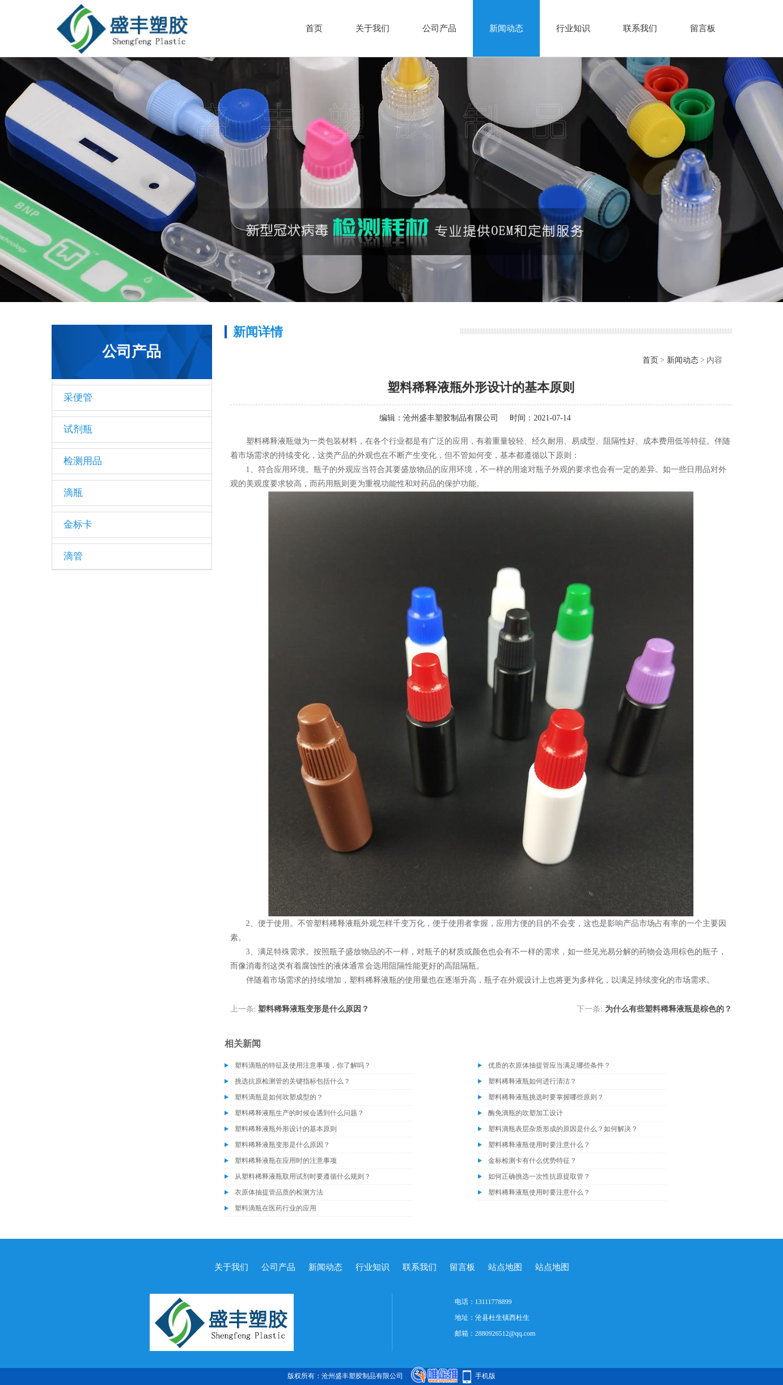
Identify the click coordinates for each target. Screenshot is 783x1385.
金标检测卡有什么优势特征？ (532, 1161)
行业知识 (573, 28)
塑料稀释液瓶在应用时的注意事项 (286, 1161)
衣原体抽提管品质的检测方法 (279, 1192)
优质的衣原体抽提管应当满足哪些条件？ (549, 1065)
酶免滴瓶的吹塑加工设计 (525, 1113)
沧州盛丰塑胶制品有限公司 (450, 418)
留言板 (703, 28)
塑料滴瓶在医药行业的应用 (275, 1208)
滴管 (73, 556)
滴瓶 (73, 492)
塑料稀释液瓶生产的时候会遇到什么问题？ (299, 1113)
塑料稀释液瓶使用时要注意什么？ (539, 1145)
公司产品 (439, 28)
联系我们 (640, 28)
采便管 (78, 397)
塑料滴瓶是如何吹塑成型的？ (279, 1097)
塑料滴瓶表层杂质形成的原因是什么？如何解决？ (563, 1129)
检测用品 (83, 461)
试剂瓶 (78, 429)
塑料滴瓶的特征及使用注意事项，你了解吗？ (303, 1065)
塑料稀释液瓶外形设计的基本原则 (286, 1129)
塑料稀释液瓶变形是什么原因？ (313, 1009)
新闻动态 (506, 28)
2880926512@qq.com (505, 1333)
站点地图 (505, 1267)
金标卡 (78, 524)
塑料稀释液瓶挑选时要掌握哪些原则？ (546, 1097)
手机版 (485, 1376)
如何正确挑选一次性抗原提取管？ (539, 1176)
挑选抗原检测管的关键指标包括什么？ (292, 1081)
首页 (314, 28)
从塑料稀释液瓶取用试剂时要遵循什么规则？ (303, 1176)
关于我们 (372, 28)
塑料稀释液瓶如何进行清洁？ (532, 1081)
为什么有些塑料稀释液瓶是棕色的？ (668, 1009)
